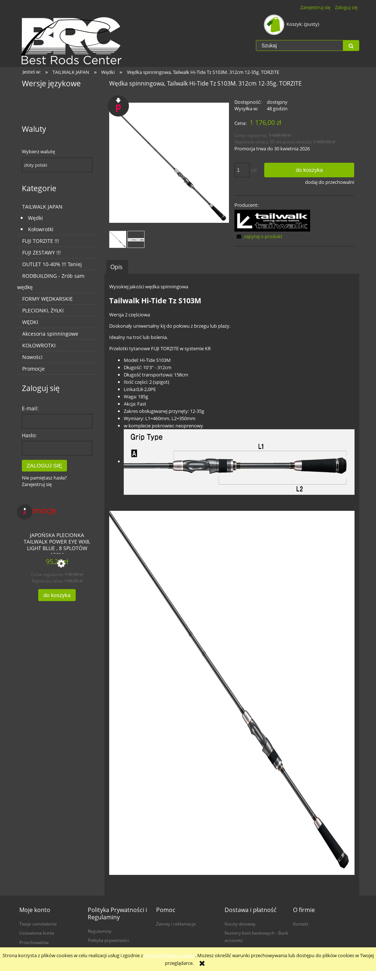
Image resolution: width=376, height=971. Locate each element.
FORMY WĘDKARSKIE (47, 298)
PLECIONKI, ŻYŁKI (43, 310)
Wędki (35, 217)
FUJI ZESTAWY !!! (41, 252)
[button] (258, 236)
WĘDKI (30, 322)
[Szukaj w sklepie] (299, 45)
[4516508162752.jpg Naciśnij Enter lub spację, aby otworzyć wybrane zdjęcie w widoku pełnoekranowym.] (169, 163)
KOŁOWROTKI (39, 345)
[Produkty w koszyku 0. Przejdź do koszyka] (292, 24)
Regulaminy (99, 931)
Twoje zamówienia (38, 924)
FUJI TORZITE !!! (40, 240)
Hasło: (29, 435)
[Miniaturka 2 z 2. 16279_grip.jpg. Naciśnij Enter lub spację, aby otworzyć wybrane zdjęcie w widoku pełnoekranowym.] (136, 239)
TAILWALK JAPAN (42, 206)
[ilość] (242, 170)
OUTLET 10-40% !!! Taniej (52, 264)
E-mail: (30, 408)
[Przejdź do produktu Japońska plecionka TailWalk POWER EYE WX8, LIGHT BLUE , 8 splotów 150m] (57, 541)
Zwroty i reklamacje (176, 924)
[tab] (117, 266)
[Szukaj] (351, 45)
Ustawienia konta (36, 933)
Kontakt (300, 924)
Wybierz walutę (38, 151)
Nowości (32, 357)
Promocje (33, 368)
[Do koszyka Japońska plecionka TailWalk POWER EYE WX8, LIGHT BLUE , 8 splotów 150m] (56, 595)
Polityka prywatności (108, 940)
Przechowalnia (34, 942)
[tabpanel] (232, 584)
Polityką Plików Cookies (169, 955)
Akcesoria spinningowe (50, 333)
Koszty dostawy (240, 924)
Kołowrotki (41, 229)
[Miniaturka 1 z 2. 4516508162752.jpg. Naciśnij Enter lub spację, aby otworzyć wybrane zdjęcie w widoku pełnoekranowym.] (118, 239)
